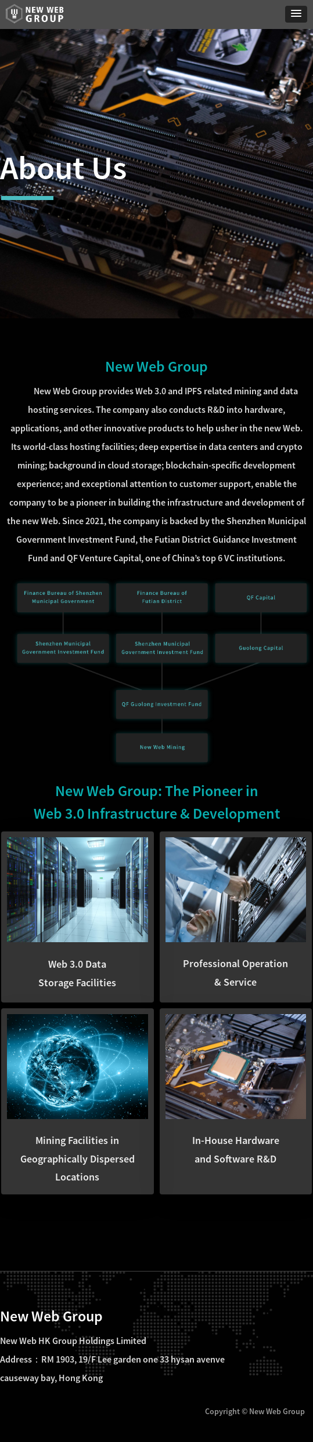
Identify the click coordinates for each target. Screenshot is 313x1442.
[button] (296, 14)
